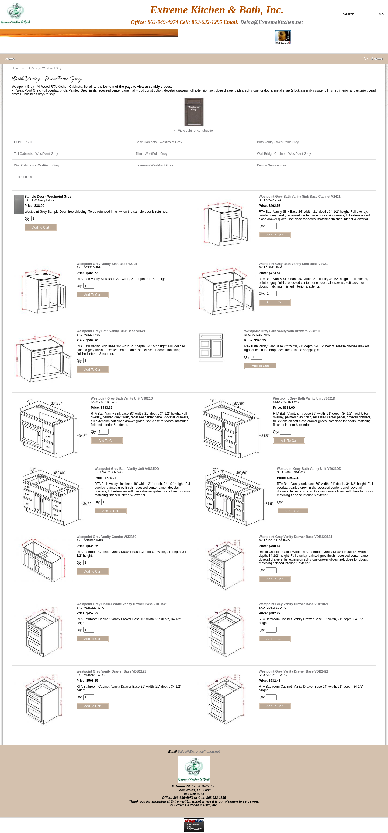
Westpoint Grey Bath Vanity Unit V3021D (122, 398)
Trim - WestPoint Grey (151, 154)
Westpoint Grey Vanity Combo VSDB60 (106, 537)
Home (15, 68)
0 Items (373, 60)
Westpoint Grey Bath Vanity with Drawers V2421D (282, 331)
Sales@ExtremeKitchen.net (199, 752)
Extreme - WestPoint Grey (154, 165)
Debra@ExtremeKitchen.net (271, 22)
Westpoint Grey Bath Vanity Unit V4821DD (127, 469)
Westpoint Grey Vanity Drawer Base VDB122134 (295, 537)
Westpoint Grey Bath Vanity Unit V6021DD (309, 469)
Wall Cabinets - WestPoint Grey (36, 165)
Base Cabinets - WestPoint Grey (159, 142)
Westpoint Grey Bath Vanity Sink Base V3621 (111, 331)
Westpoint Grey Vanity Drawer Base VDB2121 (111, 671)
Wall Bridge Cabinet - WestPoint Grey (284, 154)
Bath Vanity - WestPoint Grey (44, 68)
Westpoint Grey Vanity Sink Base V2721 (107, 264)
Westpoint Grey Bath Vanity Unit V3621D (304, 398)
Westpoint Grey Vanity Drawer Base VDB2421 (294, 671)
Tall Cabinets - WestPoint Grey (36, 154)
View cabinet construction (196, 130)
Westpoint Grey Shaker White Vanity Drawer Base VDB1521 (122, 604)
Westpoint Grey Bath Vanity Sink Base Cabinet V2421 (300, 196)
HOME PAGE (23, 142)
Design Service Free (271, 165)
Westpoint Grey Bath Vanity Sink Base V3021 (293, 264)
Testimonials (23, 177)
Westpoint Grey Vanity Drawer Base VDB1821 (294, 604)
